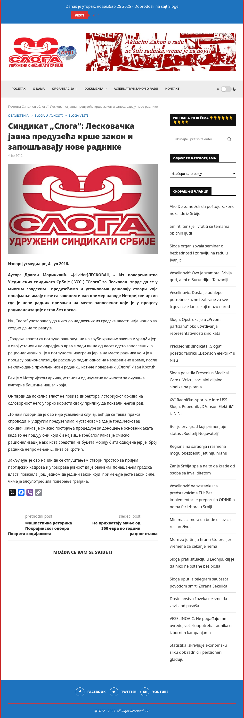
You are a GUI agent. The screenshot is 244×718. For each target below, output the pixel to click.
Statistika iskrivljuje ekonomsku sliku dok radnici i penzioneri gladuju (198, 652)
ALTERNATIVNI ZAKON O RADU (136, 88)
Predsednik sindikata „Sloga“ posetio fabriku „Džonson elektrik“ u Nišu (202, 353)
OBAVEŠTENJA (18, 116)
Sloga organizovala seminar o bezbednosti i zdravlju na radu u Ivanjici (199, 253)
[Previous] (94, 15)
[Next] (99, 15)
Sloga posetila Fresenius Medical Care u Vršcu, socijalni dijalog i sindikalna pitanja (199, 380)
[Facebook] (91, 691)
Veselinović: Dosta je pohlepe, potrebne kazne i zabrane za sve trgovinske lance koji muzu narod (200, 299)
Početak (19, 88)
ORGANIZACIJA (63, 88)
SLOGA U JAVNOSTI (49, 116)
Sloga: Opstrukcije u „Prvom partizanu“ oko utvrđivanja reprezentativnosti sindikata (195, 326)
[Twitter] (123, 691)
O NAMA (39, 88)
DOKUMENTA (94, 88)
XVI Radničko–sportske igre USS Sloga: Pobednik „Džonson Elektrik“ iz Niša (202, 406)
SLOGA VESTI (78, 116)
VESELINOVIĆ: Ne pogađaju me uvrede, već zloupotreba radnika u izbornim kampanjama (201, 625)
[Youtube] (154, 691)
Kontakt (172, 88)
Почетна (14, 106)
